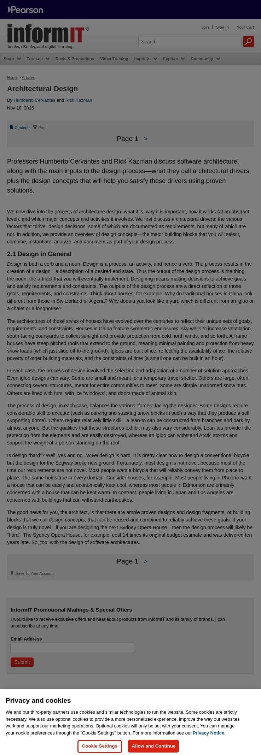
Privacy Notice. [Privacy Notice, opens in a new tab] (209, 742)
